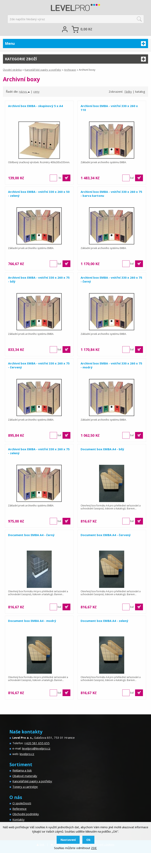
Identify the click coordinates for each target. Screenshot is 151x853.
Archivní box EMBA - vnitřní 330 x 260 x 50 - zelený (39, 194)
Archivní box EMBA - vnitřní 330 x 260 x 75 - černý (111, 279)
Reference (19, 809)
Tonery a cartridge (25, 787)
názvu (24, 91)
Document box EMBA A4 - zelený (104, 621)
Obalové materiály (24, 776)
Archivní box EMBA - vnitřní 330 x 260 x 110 (109, 108)
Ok (88, 840)
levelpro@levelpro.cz (36, 748)
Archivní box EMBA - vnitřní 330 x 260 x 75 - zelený (39, 451)
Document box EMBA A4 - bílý (102, 449)
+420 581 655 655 (37, 743)
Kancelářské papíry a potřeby (43, 69)
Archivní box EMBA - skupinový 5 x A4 (35, 106)
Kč (86, 29)
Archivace (70, 69)
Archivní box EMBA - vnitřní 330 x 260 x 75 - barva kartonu (111, 194)
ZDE (94, 848)
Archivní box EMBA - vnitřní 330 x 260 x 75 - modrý (111, 365)
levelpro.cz (27, 754)
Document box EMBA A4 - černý (31, 535)
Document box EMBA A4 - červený (106, 535)
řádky (128, 91)
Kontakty (18, 819)
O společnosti (21, 803)
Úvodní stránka (12, 69)
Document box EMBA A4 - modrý (32, 621)
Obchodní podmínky (25, 814)
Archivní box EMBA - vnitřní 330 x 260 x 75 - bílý (39, 279)
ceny (36, 91)
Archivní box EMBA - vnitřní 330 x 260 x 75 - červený (39, 365)
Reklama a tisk (22, 770)
